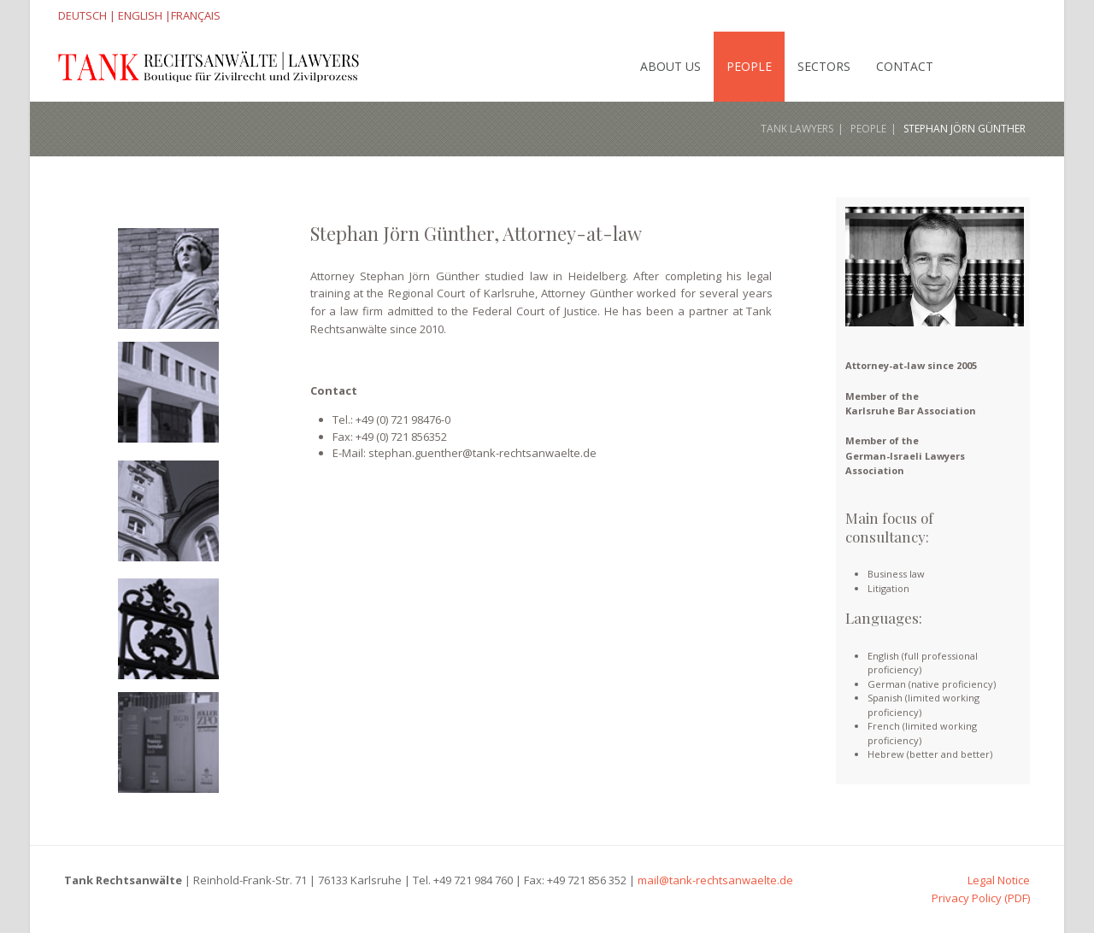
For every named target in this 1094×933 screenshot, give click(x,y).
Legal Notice (999, 880)
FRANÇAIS (196, 15)
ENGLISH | (143, 15)
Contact (904, 66)
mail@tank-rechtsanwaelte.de (715, 880)
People (749, 66)
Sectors (823, 66)
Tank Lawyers (797, 128)
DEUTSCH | (86, 15)
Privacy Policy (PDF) (981, 898)
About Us (670, 66)
